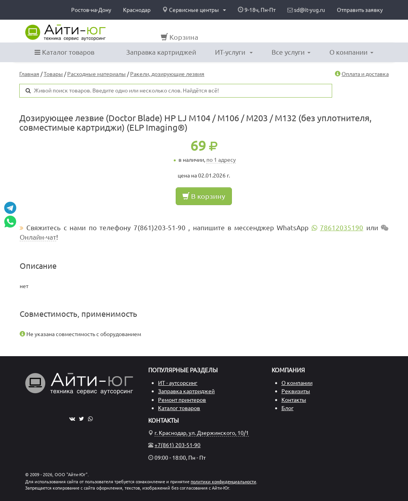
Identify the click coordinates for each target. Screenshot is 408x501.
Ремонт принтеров (182, 400)
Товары (53, 74)
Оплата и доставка (365, 74)
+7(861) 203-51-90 (177, 445)
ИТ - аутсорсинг (177, 383)
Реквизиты (295, 391)
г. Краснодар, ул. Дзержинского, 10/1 (201, 433)
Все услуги (291, 52)
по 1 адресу (221, 160)
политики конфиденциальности (223, 481)
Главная (29, 74)
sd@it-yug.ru (306, 10)
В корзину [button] (203, 196)
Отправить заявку (360, 10)
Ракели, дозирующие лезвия (167, 74)
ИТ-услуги (234, 52)
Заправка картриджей (161, 52)
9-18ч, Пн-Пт (257, 10)
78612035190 (341, 227)
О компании (351, 52)
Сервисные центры (194, 10)
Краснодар (137, 10)
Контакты (293, 400)
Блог (287, 408)
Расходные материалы (96, 74)
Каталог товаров (64, 52)
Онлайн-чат (38, 237)
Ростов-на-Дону (91, 10)
